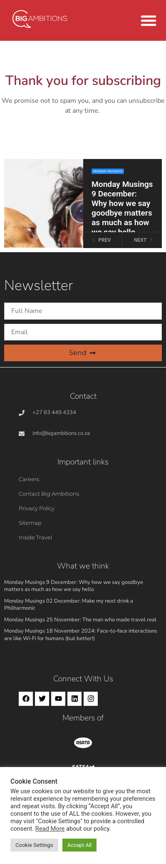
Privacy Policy (37, 508)
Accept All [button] (79, 845)
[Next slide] (142, 240)
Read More (49, 828)
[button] (148, 20)
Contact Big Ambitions (49, 493)
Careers (29, 479)
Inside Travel (35, 537)
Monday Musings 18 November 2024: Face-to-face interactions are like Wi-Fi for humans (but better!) (80, 634)
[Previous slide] (103, 240)
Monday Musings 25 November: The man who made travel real (80, 619)
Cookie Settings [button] (34, 845)
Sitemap (30, 522)
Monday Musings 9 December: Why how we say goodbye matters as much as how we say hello (73, 585)
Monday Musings (107, 171)
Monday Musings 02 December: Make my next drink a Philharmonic (68, 604)
